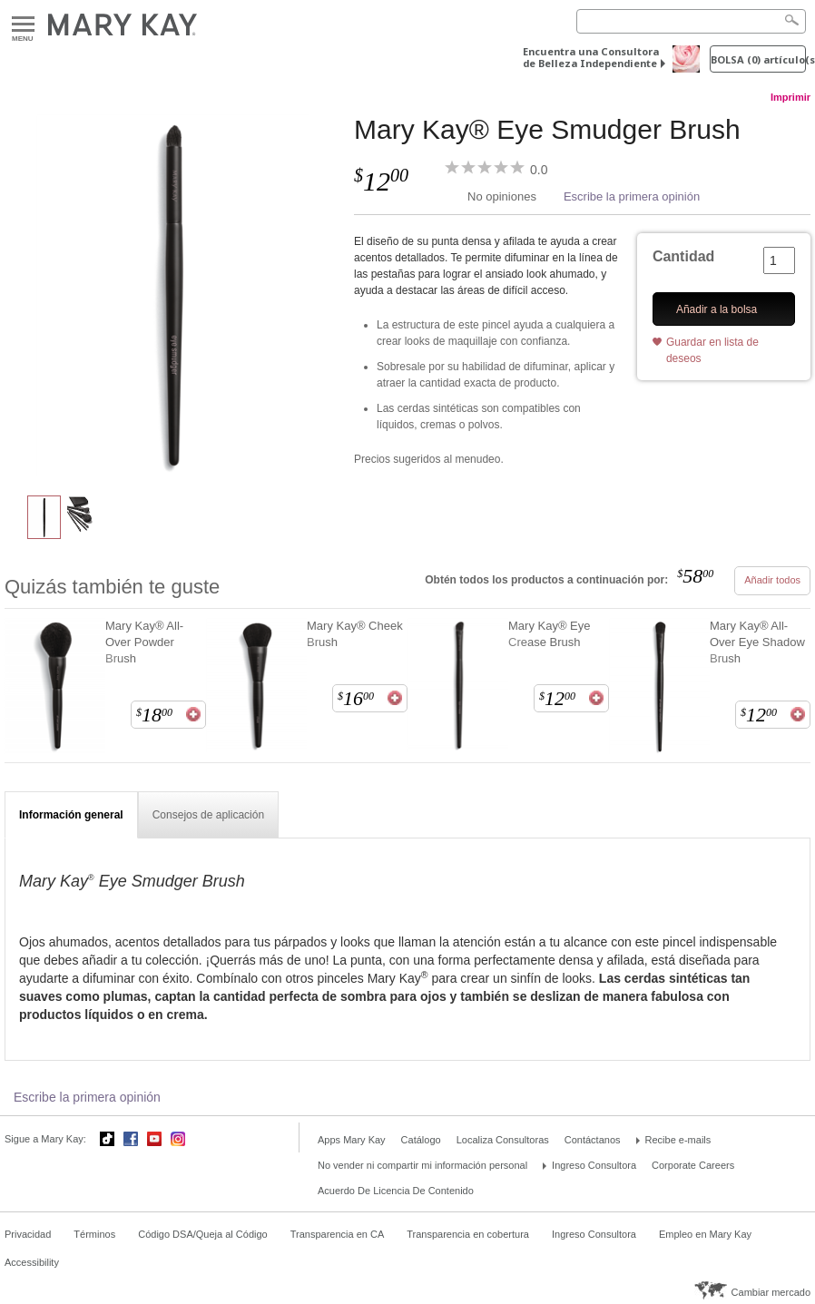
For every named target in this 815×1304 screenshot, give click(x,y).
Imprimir (790, 97)
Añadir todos (772, 579)
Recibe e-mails (678, 1139)
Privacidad (28, 1234)
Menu (23, 25)
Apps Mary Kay (352, 1139)
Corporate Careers (693, 1165)
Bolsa (758, 59)
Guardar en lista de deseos (712, 350)
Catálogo (421, 1139)
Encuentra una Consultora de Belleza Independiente (591, 57)
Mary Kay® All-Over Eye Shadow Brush (757, 642)
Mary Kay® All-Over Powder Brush (144, 642)
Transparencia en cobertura (468, 1234)
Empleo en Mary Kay (705, 1234)
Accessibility (32, 1262)
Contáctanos (593, 1139)
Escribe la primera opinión (632, 196)
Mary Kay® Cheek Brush (355, 634)
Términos (94, 1234)
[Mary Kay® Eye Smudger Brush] (172, 295)
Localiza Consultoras (503, 1139)
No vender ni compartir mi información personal (422, 1165)
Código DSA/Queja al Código (202, 1234)
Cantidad (683, 256)
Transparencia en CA (337, 1234)
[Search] (691, 21)
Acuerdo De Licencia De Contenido (396, 1190)
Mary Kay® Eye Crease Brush (549, 634)
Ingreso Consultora (594, 1165)
